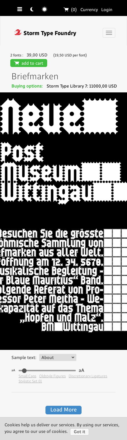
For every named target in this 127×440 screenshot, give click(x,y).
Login (106, 10)
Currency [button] (89, 10)
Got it (79, 432)
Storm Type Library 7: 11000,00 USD (82, 86)
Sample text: (23, 358)
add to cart (28, 63)
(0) (70, 10)
